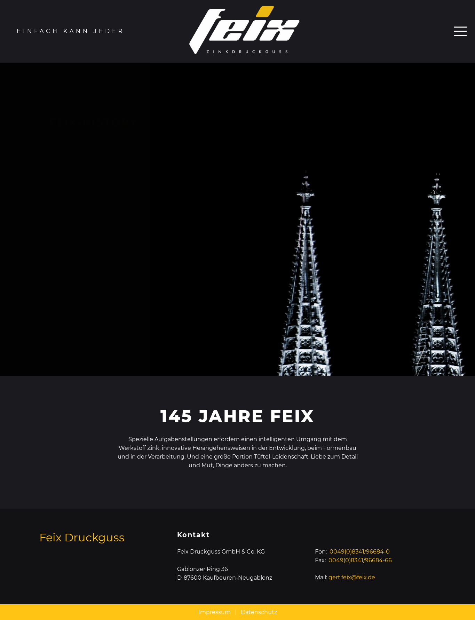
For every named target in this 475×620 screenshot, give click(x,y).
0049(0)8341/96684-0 (360, 551)
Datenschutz (259, 612)
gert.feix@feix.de (351, 577)
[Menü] (460, 31)
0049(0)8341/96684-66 (360, 560)
